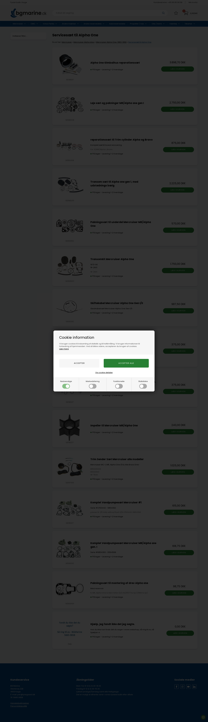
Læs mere (64, 349)
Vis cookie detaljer (104, 372)
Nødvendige (66, 384)
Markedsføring (93, 384)
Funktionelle (119, 384)
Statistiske (143, 384)
